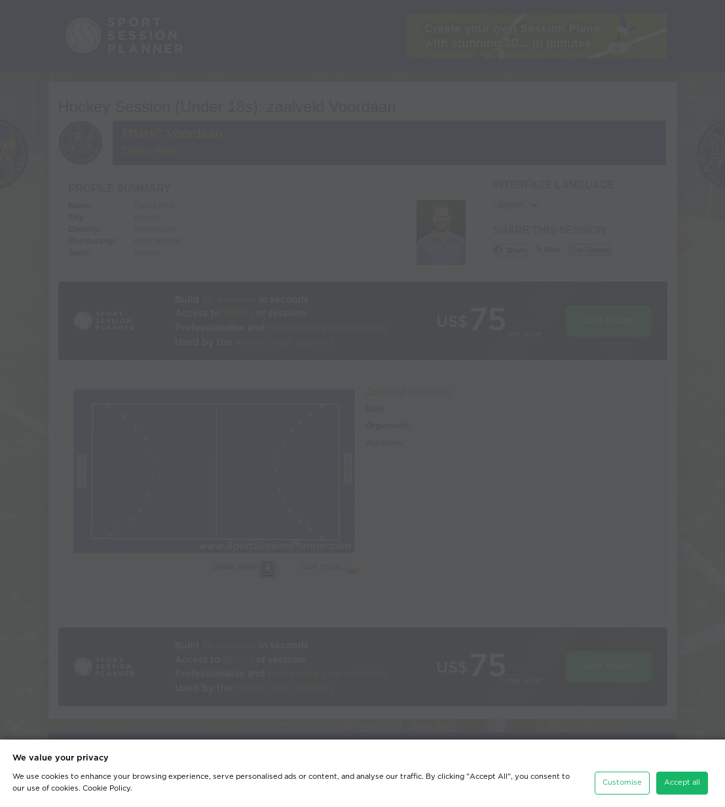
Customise (622, 782)
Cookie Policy (106, 788)
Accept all (682, 782)
